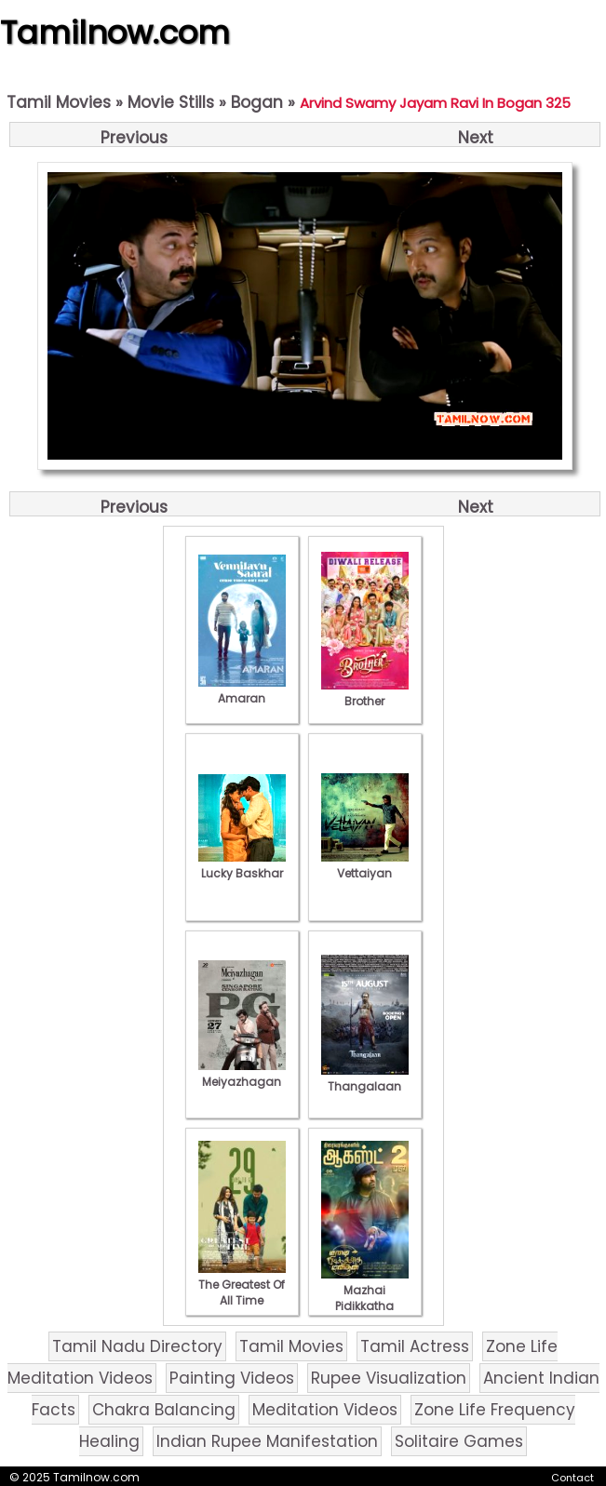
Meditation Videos (324, 1410)
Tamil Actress (414, 1346)
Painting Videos (231, 1378)
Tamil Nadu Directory (137, 1346)
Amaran (242, 690)
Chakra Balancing (164, 1410)
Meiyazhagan (242, 1074)
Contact (572, 1477)
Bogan (257, 102)
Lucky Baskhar (242, 865)
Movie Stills (171, 102)
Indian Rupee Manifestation (267, 1441)
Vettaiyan (365, 865)
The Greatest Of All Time (242, 1284)
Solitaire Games (459, 1441)
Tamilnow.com (115, 32)
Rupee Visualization (388, 1378)
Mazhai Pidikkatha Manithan (365, 1298)
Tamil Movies (59, 102)
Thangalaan (365, 1078)
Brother (365, 693)
